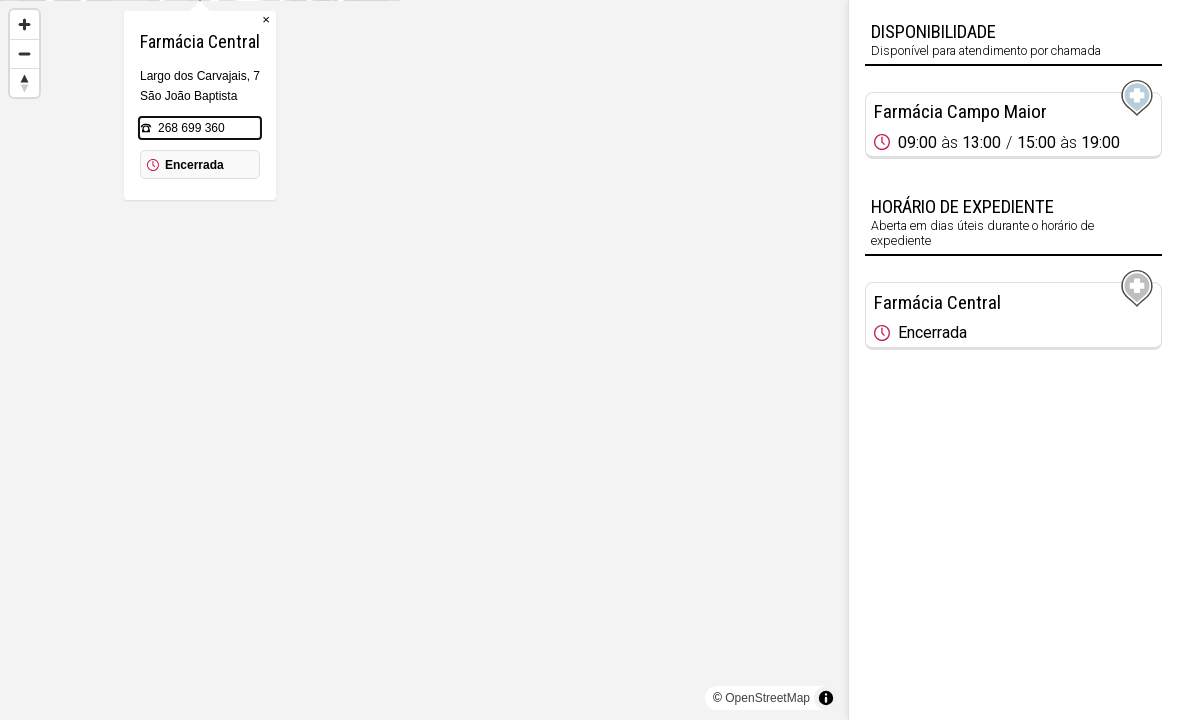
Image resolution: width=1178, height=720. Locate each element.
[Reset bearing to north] (24, 82)
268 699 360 (415, 228)
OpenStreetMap (767, 698)
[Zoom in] (24, 24)
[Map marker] (769, 105)
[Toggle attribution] (826, 698)
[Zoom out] (24, 53)
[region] (424, 360)
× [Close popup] (490, 119)
